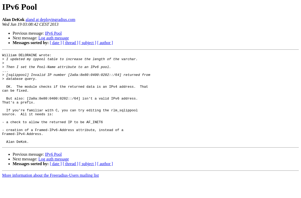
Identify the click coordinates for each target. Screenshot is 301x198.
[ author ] (105, 42)
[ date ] (56, 42)
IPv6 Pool (53, 33)
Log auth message (53, 38)
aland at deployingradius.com (50, 19)
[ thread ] (70, 42)
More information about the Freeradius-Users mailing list (50, 193)
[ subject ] (87, 42)
